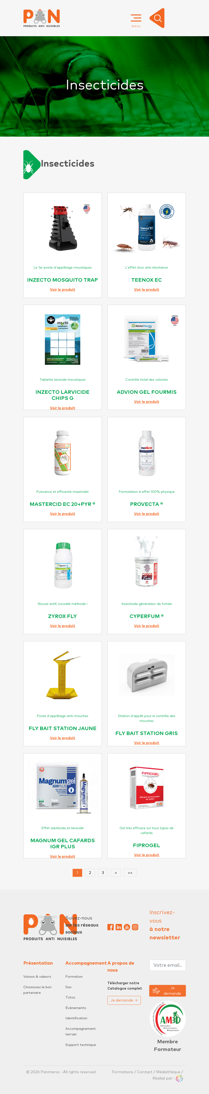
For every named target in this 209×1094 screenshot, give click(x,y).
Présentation (38, 963)
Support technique (80, 1045)
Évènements (75, 1008)
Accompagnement (86, 963)
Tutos (70, 997)
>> (130, 873)
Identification (76, 1018)
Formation (74, 976)
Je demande (124, 1000)
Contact (144, 1072)
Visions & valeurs (37, 976)
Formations (123, 1072)
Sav (68, 987)
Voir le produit (62, 289)
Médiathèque (168, 1072)
